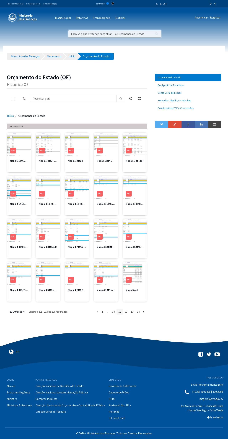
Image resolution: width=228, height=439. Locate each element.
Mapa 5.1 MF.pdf (135, 160)
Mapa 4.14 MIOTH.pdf (22, 203)
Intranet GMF (117, 418)
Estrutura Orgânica (18, 392)
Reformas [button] (82, 18)
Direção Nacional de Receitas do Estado (59, 386)
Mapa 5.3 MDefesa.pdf (80, 160)
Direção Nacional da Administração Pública (61, 392)
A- (157, 4)
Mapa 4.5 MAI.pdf (135, 247)
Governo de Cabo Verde (122, 386)
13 (132, 311)
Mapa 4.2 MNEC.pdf (78, 290)
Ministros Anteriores (19, 405)
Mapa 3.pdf (132, 290)
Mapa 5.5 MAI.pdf (19, 160)
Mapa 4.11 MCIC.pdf (107, 203)
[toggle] (19, 99)
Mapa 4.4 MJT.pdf (19, 290)
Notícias (120, 18)
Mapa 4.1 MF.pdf (106, 290)
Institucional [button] (63, 18)
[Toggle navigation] (42, 18)
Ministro (12, 399)
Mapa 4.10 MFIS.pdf (136, 203)
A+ (165, 4)
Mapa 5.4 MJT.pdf (48, 160)
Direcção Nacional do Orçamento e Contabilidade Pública (70, 405)
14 (138, 311)
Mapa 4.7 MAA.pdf (77, 247)
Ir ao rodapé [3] (50, 3)
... (107, 311)
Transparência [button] (101, 18)
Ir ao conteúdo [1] (16, 3)
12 (126, 311)
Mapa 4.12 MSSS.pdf (79, 203)
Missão (11, 386)
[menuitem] (188, 77)
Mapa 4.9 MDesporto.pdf (23, 247)
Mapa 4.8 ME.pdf (48, 247)
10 (113, 311)
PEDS (112, 399)
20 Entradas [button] (17, 311)
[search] (120, 98)
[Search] (73, 98)
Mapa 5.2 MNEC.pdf (107, 160)
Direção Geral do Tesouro (50, 411)
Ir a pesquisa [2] (33, 3)
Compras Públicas (46, 399)
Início (10, 115)
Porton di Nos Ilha (120, 405)
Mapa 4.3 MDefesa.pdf (51, 290)
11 (119, 311)
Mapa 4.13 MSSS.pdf (50, 203)
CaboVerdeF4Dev (119, 392)
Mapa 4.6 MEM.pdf (106, 247)
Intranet (114, 411)
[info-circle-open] (131, 98)
